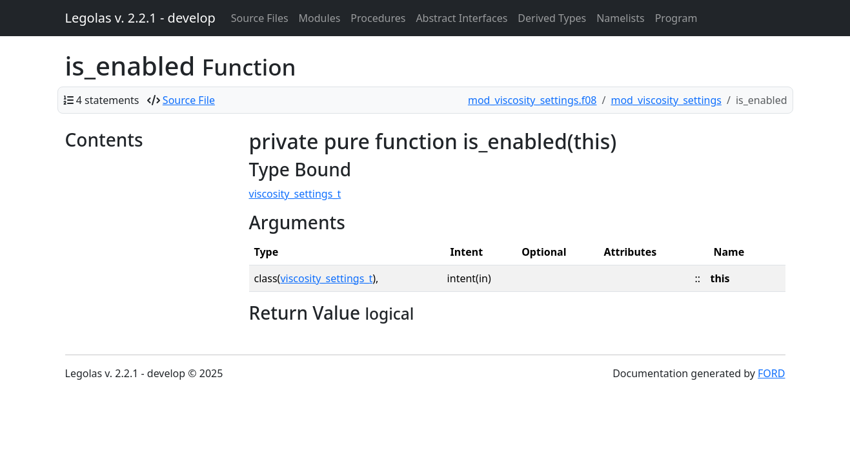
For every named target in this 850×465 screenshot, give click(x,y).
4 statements (107, 100)
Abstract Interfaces (461, 18)
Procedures (377, 18)
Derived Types (552, 18)
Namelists (620, 18)
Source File (189, 100)
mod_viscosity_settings (666, 100)
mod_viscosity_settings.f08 (532, 100)
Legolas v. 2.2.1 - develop (140, 17)
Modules (320, 18)
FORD (771, 373)
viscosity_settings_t (295, 194)
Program (676, 18)
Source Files (259, 18)
